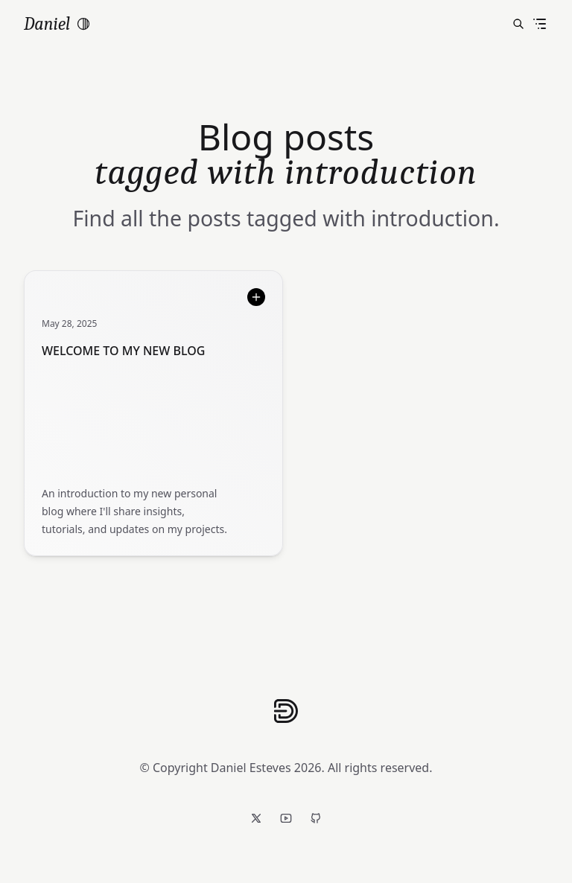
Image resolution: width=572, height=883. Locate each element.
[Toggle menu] (539, 24)
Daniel (47, 23)
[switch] (83, 23)
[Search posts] (518, 24)
